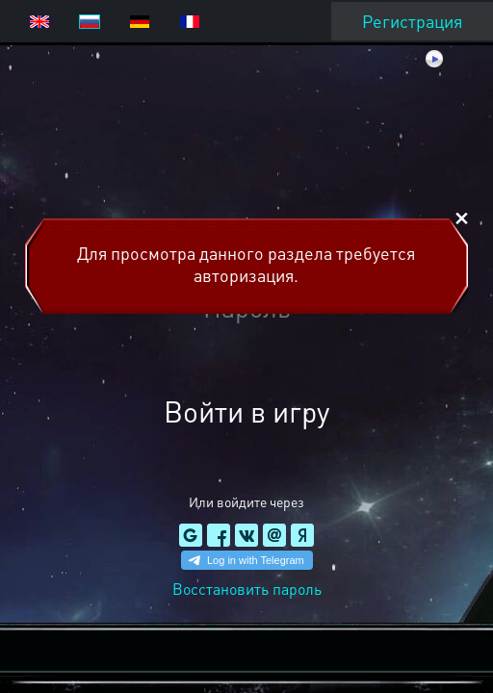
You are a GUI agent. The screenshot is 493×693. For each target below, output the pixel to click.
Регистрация (412, 21)
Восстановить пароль (247, 588)
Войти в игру (246, 411)
